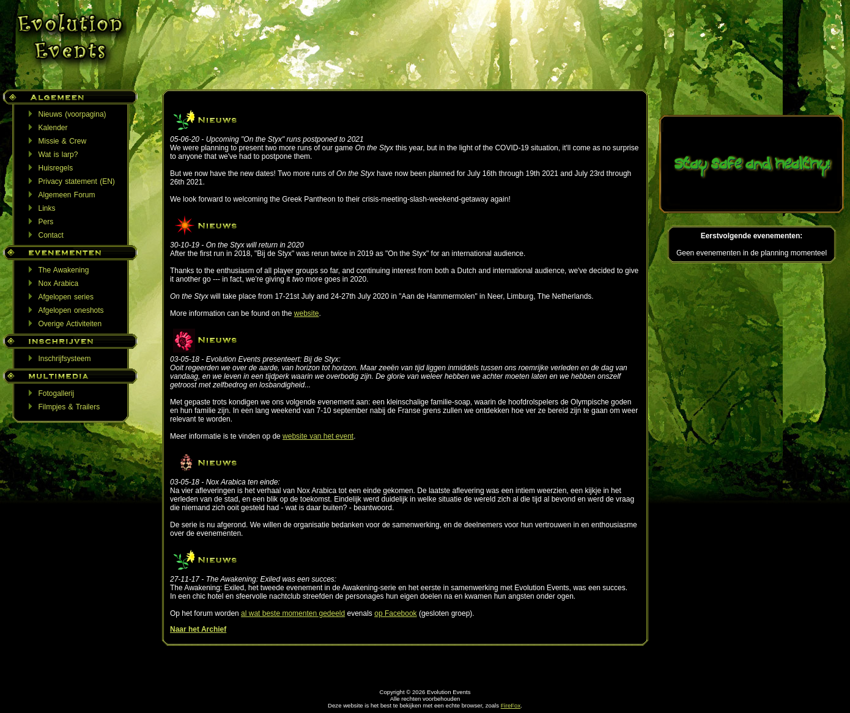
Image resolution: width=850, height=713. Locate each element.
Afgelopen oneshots (71, 310)
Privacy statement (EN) (77, 181)
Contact (51, 235)
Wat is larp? (58, 154)
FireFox (511, 705)
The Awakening (64, 270)
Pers (46, 222)
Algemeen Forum (67, 195)
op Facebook (395, 613)
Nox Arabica (59, 283)
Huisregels (56, 168)
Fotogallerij (57, 393)
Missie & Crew (63, 141)
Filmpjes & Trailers (69, 407)
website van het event (318, 436)
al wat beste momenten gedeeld (293, 613)
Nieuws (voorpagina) (72, 114)
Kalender (53, 127)
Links (47, 208)
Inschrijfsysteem (65, 358)
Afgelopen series (66, 297)
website (306, 313)
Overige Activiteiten (70, 324)
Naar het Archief (198, 629)
